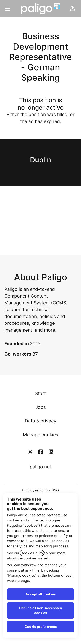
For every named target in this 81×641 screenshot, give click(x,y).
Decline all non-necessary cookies (40, 610)
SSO (55, 490)
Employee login (35, 490)
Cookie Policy (32, 553)
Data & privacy (40, 421)
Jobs (40, 407)
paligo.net (40, 466)
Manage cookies (40, 434)
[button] (72, 9)
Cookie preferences (40, 626)
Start (40, 393)
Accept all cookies (40, 594)
